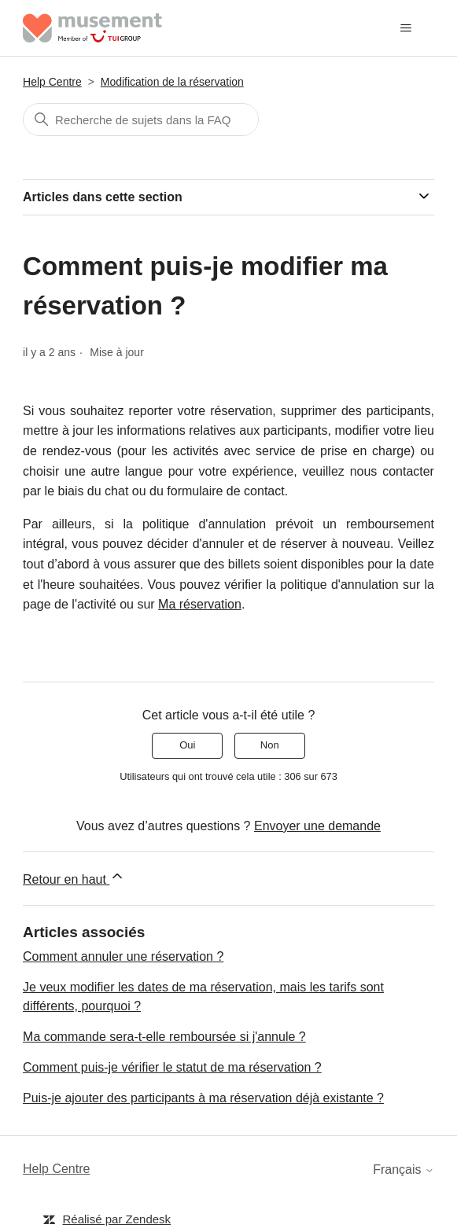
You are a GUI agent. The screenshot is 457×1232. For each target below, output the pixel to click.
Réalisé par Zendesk (117, 1219)
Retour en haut (74, 877)
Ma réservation (199, 604)
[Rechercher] (141, 119)
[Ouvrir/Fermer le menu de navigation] (406, 28)
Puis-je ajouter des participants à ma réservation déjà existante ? (203, 1098)
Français (403, 1169)
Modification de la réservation (172, 81)
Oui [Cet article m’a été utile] (187, 745)
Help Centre (52, 81)
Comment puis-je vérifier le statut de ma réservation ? (172, 1067)
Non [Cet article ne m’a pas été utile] (269, 745)
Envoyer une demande (317, 826)
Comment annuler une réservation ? (123, 956)
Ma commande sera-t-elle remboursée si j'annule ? (164, 1036)
